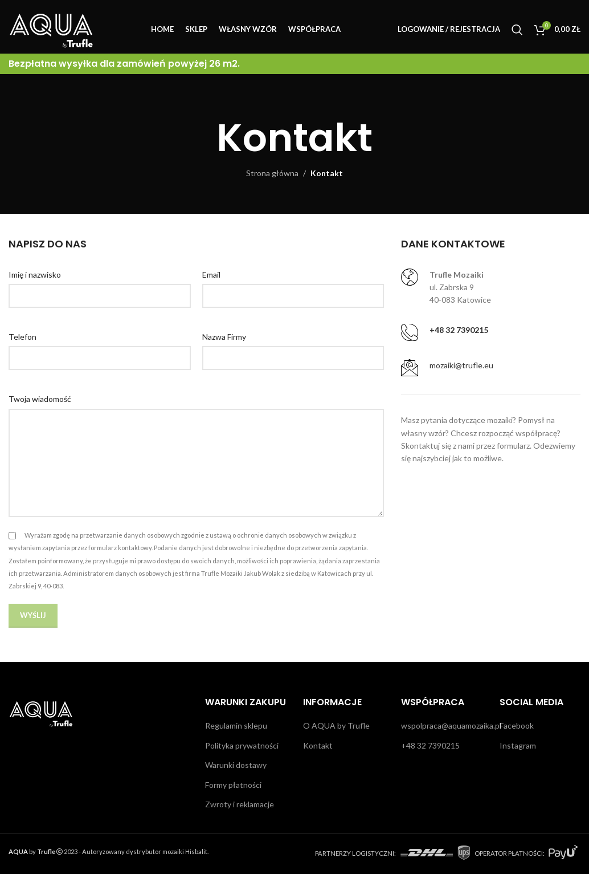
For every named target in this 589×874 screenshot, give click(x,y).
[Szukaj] (517, 30)
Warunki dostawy (236, 765)
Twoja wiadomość (40, 399)
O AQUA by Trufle (336, 725)
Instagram (518, 745)
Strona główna (272, 173)
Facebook (517, 725)
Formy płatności (233, 785)
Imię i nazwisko (35, 274)
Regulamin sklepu (236, 725)
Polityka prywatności (242, 745)
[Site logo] (51, 29)
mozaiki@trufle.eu (461, 365)
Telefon (22, 337)
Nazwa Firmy (224, 337)
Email (211, 274)
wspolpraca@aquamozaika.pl (451, 725)
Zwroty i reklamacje (239, 804)
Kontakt (318, 745)
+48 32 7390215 (430, 745)
